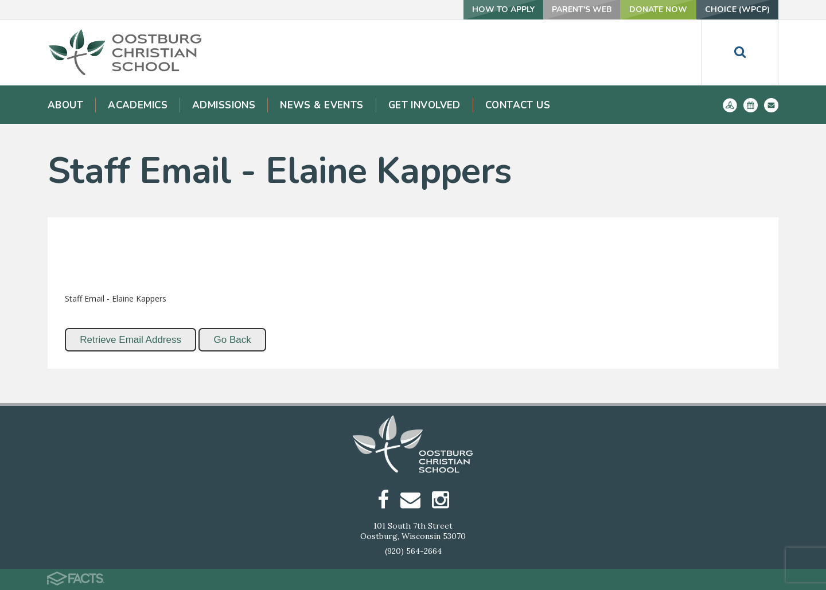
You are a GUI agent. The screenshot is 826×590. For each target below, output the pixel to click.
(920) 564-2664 (413, 551)
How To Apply (503, 9)
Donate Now (658, 9)
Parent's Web (581, 9)
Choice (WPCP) (737, 9)
